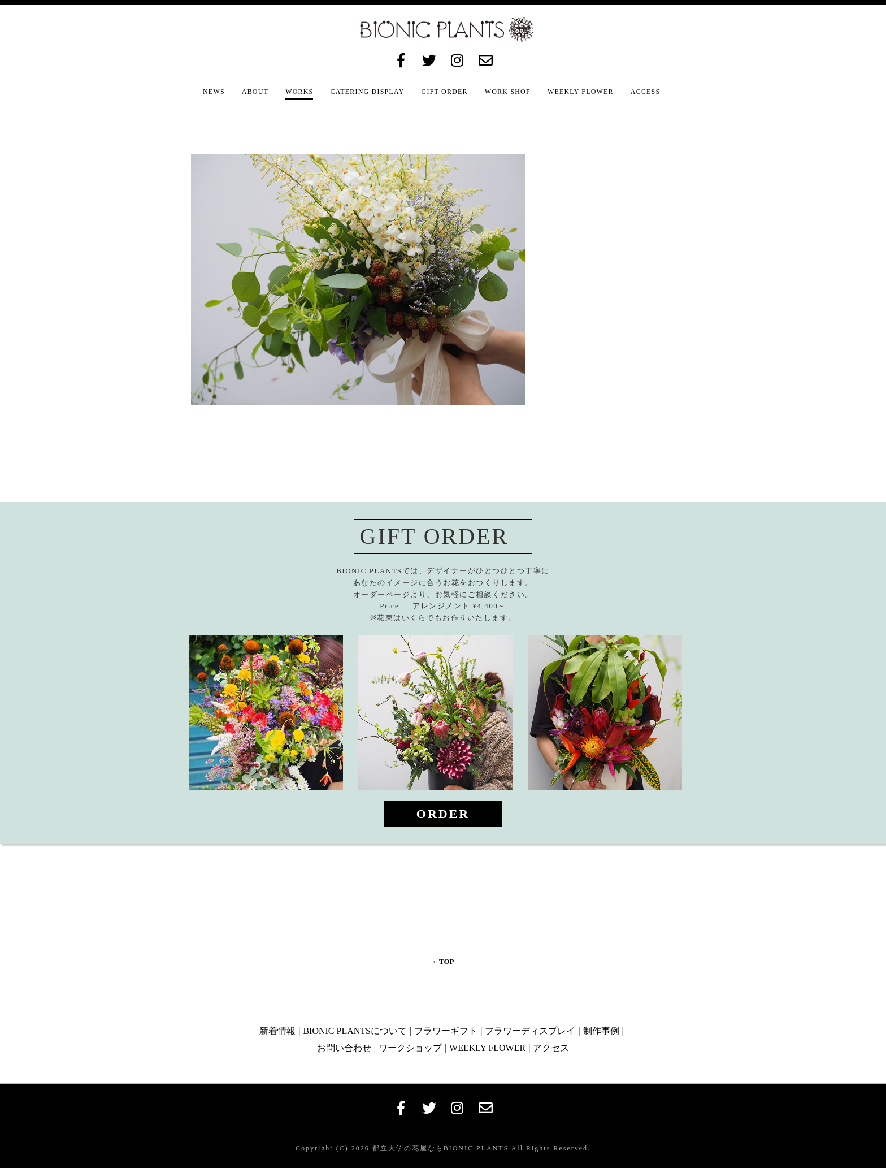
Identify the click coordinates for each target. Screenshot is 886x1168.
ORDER (443, 814)
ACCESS (646, 92)
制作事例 (601, 1031)
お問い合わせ (344, 1048)
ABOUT (255, 92)
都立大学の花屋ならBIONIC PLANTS (439, 1148)
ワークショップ (410, 1048)
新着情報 (277, 1031)
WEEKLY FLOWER (581, 92)
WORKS (299, 92)
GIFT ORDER (445, 92)
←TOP (443, 961)
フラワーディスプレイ (530, 1031)
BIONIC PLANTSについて (355, 1031)
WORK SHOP (508, 92)
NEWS (214, 92)
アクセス (551, 1048)
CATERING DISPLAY (367, 92)
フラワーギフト (445, 1031)
